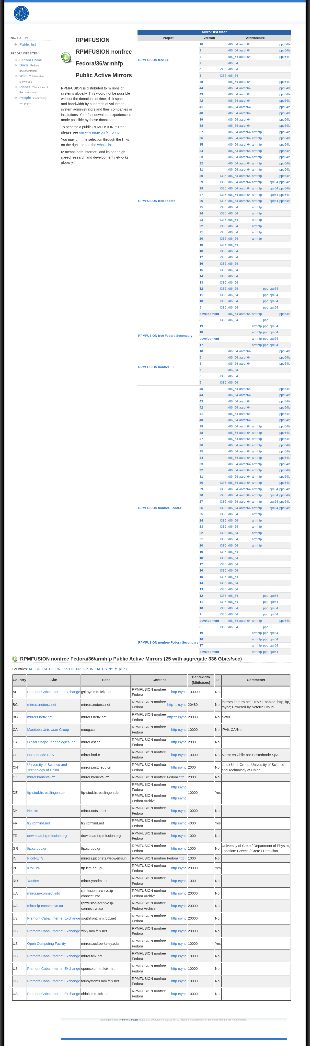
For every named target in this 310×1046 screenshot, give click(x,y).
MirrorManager (130, 1019)
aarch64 (245, 44)
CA (45, 669)
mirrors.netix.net (39, 717)
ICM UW (33, 868)
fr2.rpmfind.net (38, 823)
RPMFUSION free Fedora (156, 201)
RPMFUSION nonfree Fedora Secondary (168, 642)
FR (78, 669)
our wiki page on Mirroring (99, 132)
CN (58, 669)
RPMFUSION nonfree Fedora (159, 508)
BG (38, 669)
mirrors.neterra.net (41, 705)
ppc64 (273, 182)
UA (97, 669)
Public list (27, 44)
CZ (64, 669)
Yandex (33, 881)
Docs (23, 65)
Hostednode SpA (40, 755)
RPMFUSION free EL (153, 60)
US (104, 669)
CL (51, 669)
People (25, 98)
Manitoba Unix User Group (48, 730)
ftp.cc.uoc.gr (36, 848)
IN (91, 669)
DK (71, 669)
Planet (24, 87)
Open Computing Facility (46, 944)
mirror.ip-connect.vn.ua (45, 906)
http (174, 692)
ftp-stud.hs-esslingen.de (46, 793)
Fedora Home (30, 60)
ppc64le (284, 44)
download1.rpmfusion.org (47, 836)
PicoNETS (35, 858)
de (111, 669)
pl (120, 669)
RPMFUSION (25, 13)
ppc (265, 288)
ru (125, 669)
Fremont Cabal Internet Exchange (53, 692)
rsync (182, 692)
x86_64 (233, 44)
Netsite (32, 811)
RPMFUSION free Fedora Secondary (165, 335)
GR (85, 669)
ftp (176, 705)
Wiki (22, 76)
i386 (223, 69)
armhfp (257, 132)
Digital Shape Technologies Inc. (51, 742)
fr (116, 669)
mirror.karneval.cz (41, 777)
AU (31, 669)
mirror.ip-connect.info (43, 893)
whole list (104, 145)
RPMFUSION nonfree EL (156, 367)
